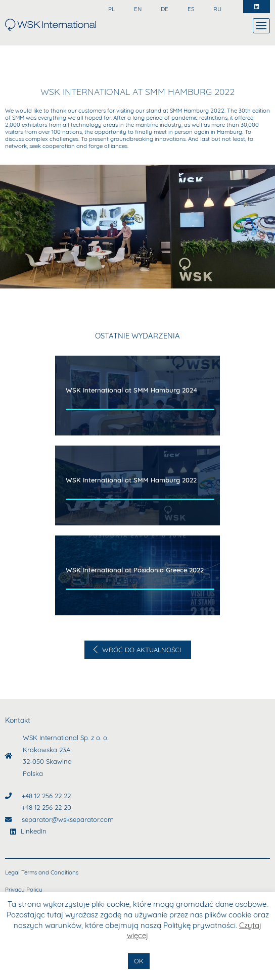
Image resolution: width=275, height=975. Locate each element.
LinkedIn (34, 831)
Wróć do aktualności (140, 650)
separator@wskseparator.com (68, 819)
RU (216, 9)
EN (137, 9)
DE (163, 9)
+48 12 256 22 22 (46, 796)
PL (111, 9)
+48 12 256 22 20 (46, 807)
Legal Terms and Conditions (41, 872)
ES (190, 9)
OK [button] (139, 961)
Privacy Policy (23, 889)
